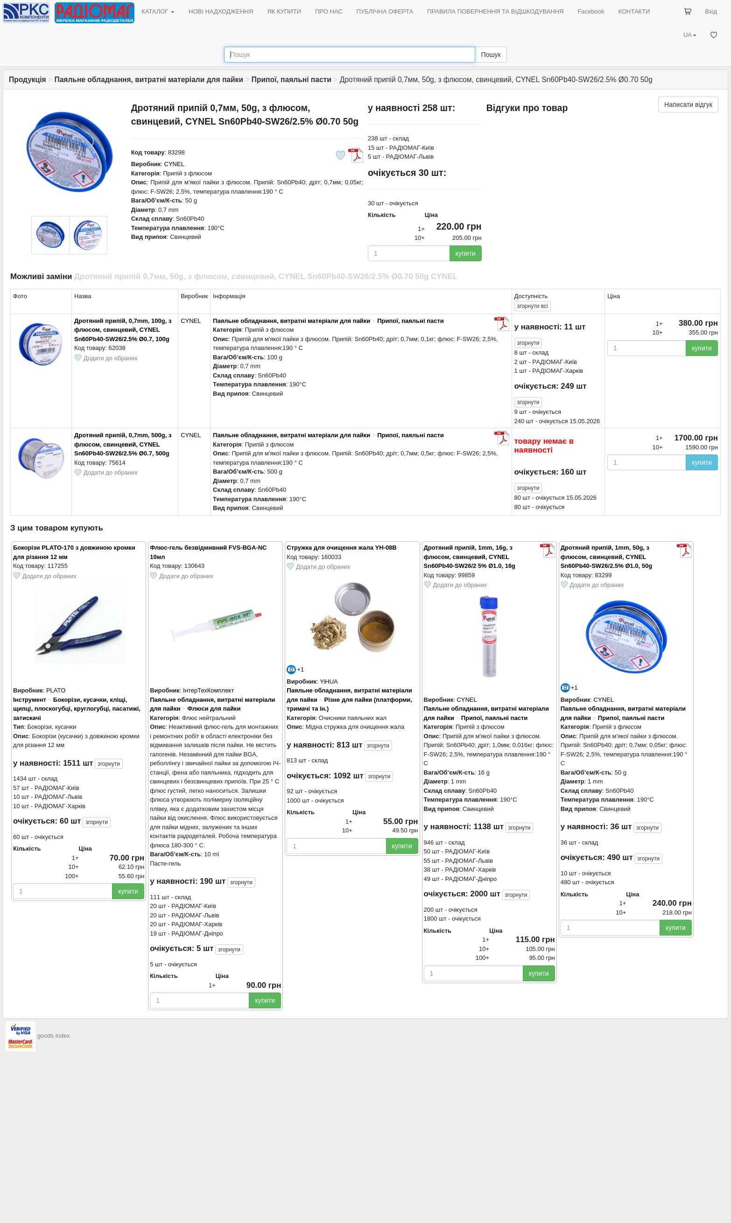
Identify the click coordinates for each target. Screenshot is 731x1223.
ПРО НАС (329, 11)
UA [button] (689, 34)
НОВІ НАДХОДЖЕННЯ (221, 11)
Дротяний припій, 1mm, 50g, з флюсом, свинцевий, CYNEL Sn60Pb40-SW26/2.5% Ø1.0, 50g (607, 556)
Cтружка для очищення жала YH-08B (341, 547)
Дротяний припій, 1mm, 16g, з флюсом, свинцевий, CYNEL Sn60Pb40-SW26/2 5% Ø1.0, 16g (470, 556)
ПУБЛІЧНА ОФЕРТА (385, 11)
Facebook (590, 11)
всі (532, 306)
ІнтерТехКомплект (208, 690)
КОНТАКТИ (634, 11)
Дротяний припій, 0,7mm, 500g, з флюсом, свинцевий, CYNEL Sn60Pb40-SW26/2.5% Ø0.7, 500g (122, 444)
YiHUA (329, 681)
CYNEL (174, 164)
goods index (53, 1036)
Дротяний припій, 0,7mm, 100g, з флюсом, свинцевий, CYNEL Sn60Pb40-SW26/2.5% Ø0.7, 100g (122, 329)
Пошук (490, 54)
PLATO (55, 690)
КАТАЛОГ (158, 11)
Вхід (711, 11)
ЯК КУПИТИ (284, 11)
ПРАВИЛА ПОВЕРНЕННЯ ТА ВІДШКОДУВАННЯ (495, 11)
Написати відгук (688, 104)
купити (466, 253)
